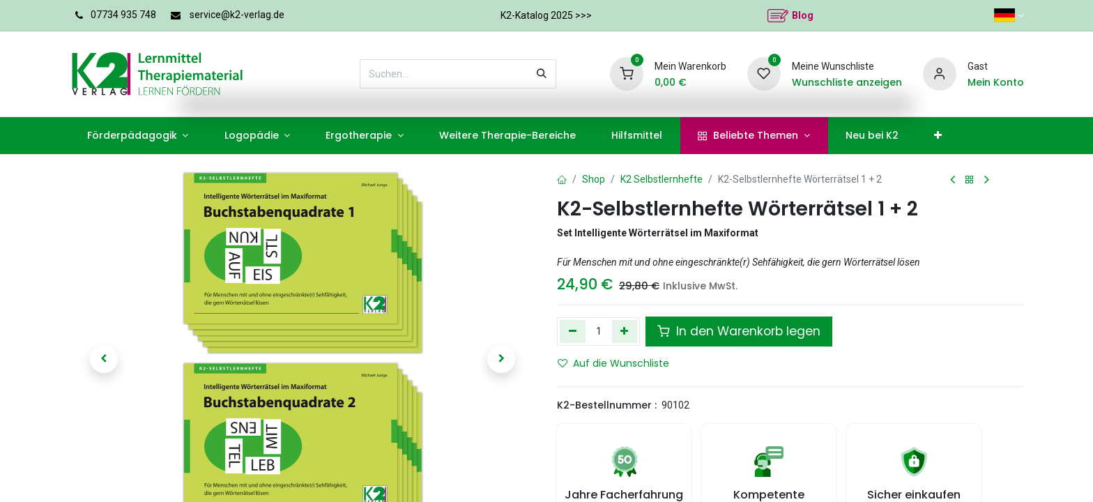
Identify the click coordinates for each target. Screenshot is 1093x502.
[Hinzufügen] (625, 331)
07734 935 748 (123, 14)
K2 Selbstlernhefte (661, 179)
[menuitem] (137, 135)
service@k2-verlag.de (237, 14)
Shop (593, 179)
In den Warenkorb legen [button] (738, 331)
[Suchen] (542, 74)
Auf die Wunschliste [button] (613, 363)
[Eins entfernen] (573, 331)
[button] (104, 359)
